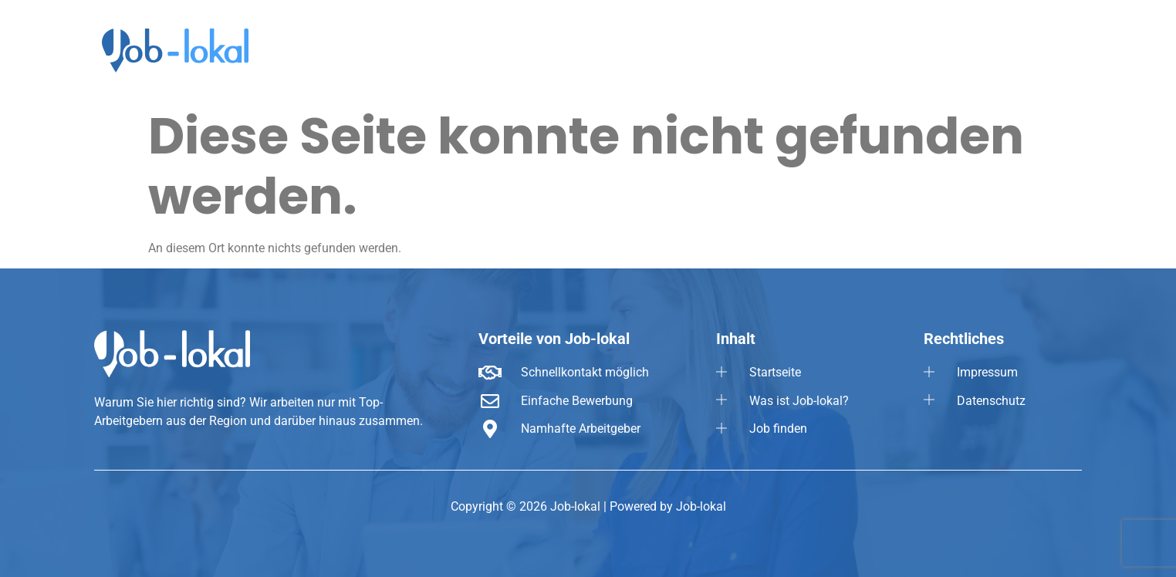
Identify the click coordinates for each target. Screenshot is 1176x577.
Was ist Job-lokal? (838, 46)
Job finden (938, 46)
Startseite (740, 46)
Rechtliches (1028, 46)
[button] (1028, 46)
